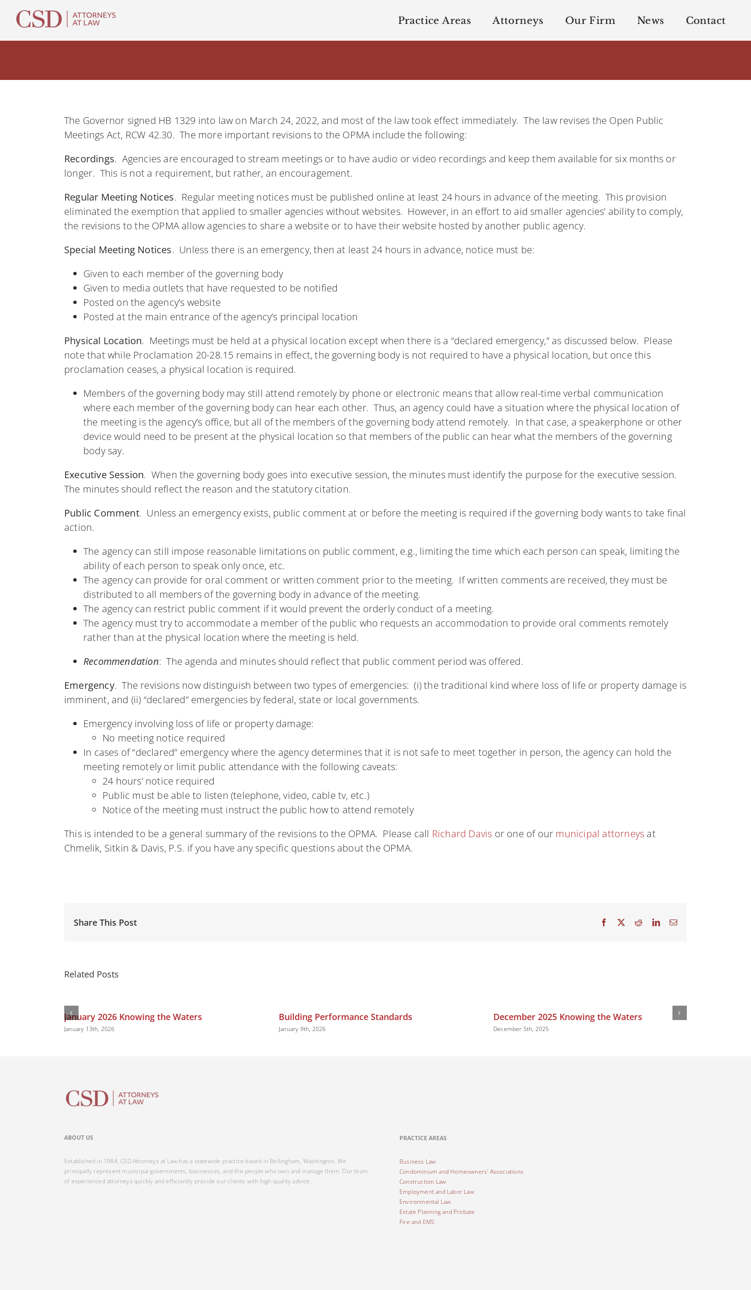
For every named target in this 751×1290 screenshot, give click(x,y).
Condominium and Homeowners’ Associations (461, 1171)
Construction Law (422, 1182)
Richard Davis (462, 833)
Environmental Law (425, 1202)
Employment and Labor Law (436, 1192)
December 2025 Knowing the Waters (567, 1016)
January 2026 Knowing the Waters (133, 1016)
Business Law (417, 1161)
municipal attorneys (600, 833)
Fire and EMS (416, 1222)
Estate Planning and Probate (437, 1212)
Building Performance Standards (345, 1016)
